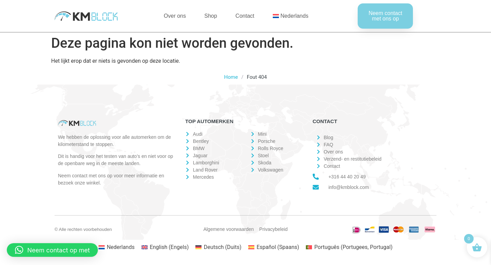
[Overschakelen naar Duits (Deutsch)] (218, 247)
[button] (52, 250)
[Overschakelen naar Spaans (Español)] (273, 247)
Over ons (175, 16)
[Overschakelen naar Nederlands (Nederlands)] (116, 247)
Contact (245, 16)
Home (231, 77)
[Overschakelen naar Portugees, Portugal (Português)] (349, 247)
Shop (210, 16)
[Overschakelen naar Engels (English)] (165, 247)
